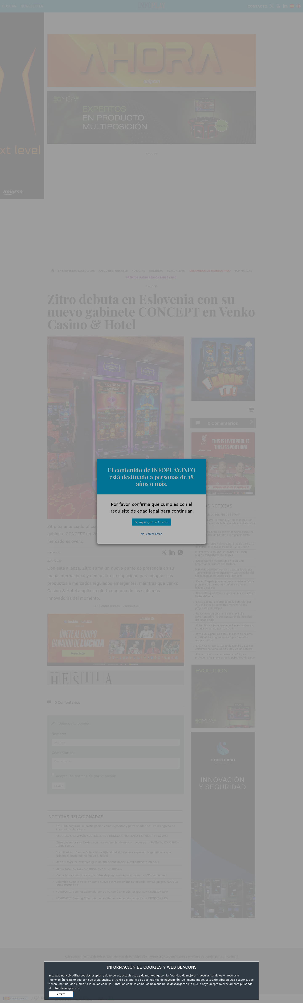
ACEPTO (61, 994)
